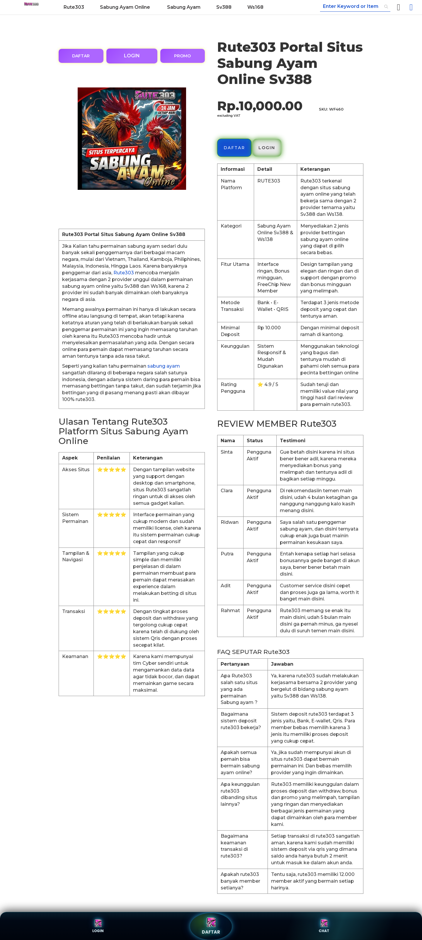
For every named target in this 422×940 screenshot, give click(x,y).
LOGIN (132, 55)
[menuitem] (73, 7)
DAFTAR (81, 55)
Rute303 (123, 273)
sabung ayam (163, 366)
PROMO (182, 55)
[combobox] (355, 7)
